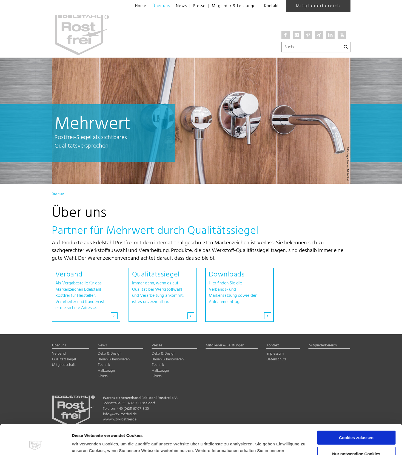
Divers (103, 376)
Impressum (132, 429)
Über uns (153, 6)
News (174, 6)
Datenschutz (276, 359)
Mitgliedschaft (64, 365)
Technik (104, 365)
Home (132, 6)
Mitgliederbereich (318, 6)
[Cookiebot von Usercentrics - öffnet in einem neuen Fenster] (35, 444)
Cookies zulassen (356, 409)
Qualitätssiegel (64, 359)
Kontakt (271, 6)
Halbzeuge (106, 371)
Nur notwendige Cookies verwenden (356, 428)
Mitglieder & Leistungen (231, 6)
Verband (59, 354)
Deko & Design (109, 354)
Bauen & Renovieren (114, 359)
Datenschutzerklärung (95, 429)
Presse (193, 6)
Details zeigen (86, 444)
